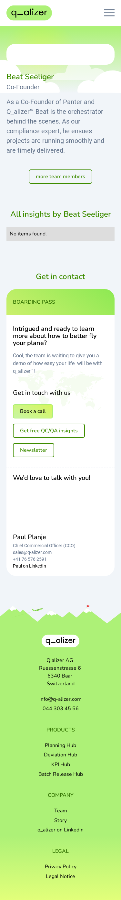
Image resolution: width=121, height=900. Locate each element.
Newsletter (33, 450)
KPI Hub (60, 764)
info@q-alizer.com (60, 699)
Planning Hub (60, 745)
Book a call (33, 411)
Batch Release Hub (60, 774)
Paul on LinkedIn (29, 566)
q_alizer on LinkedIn (60, 829)
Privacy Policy (60, 866)
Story (60, 820)
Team (60, 810)
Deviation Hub (60, 754)
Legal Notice (60, 876)
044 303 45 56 (61, 708)
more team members (60, 176)
